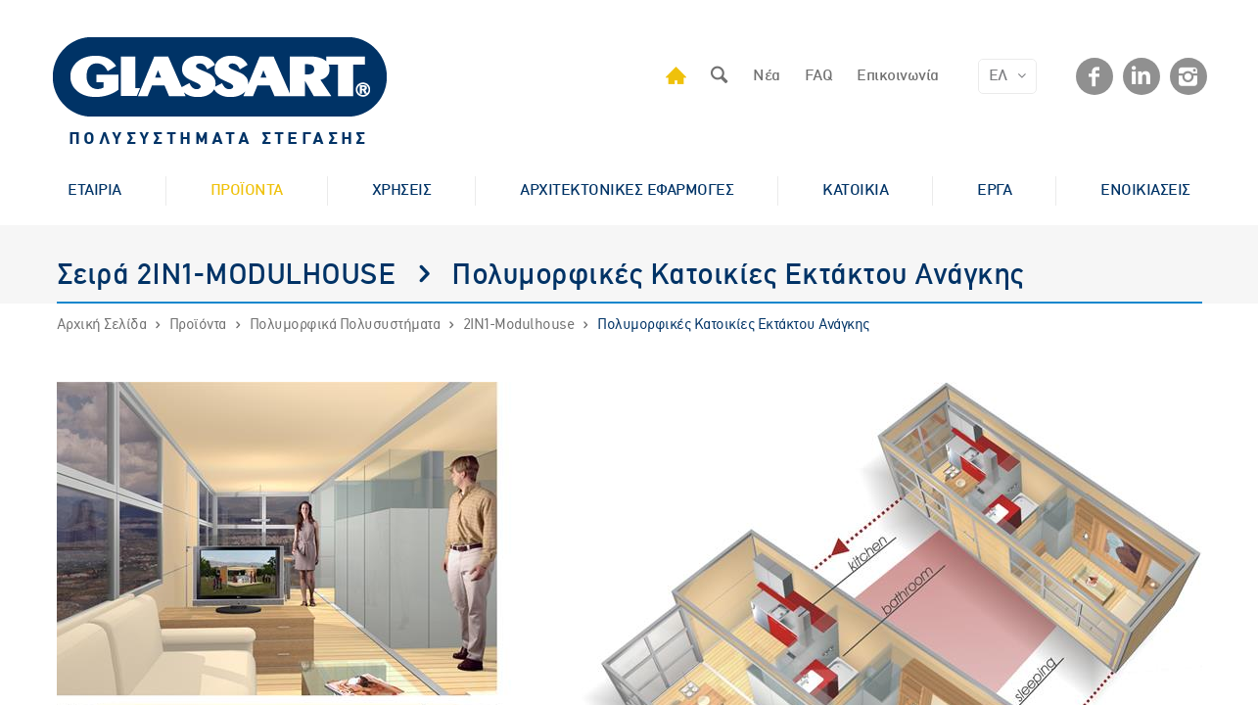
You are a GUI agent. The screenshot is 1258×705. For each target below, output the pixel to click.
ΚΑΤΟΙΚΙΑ (855, 191)
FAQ (819, 76)
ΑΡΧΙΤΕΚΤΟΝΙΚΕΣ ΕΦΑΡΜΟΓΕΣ (626, 191)
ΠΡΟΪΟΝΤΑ (246, 191)
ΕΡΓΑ (994, 191)
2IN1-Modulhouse (519, 325)
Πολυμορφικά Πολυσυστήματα (345, 325)
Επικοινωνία (898, 76)
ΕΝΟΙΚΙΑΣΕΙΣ (1145, 191)
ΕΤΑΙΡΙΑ (94, 191)
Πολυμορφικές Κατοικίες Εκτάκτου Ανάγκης (733, 325)
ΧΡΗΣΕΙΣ (402, 191)
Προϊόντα (197, 325)
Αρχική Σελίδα (102, 325)
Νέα (766, 76)
